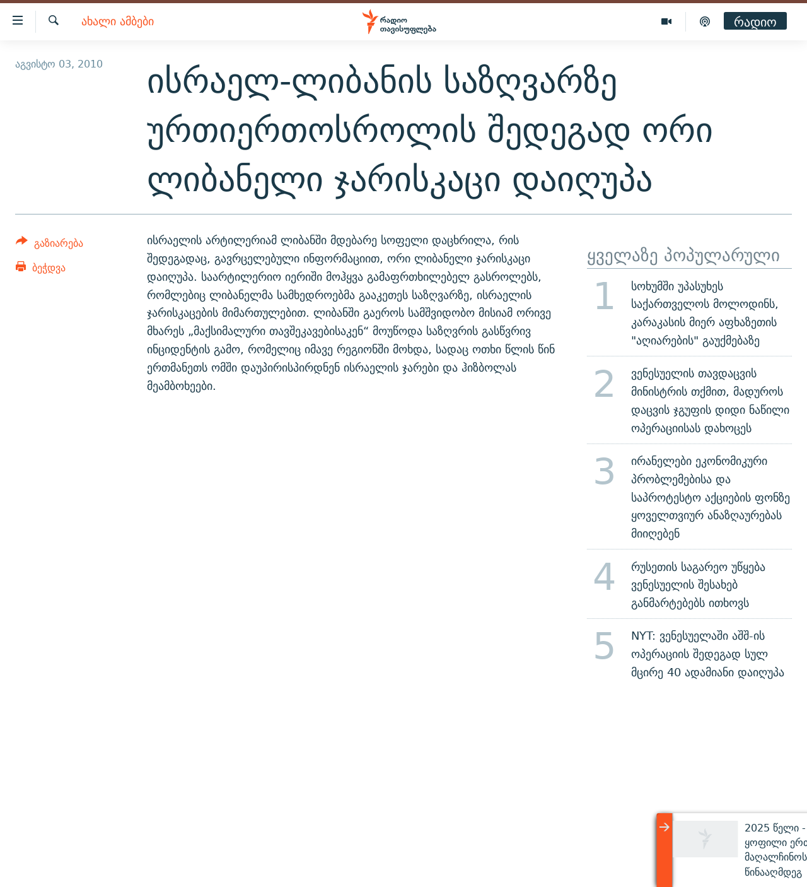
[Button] (49, 245)
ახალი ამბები (117, 22)
